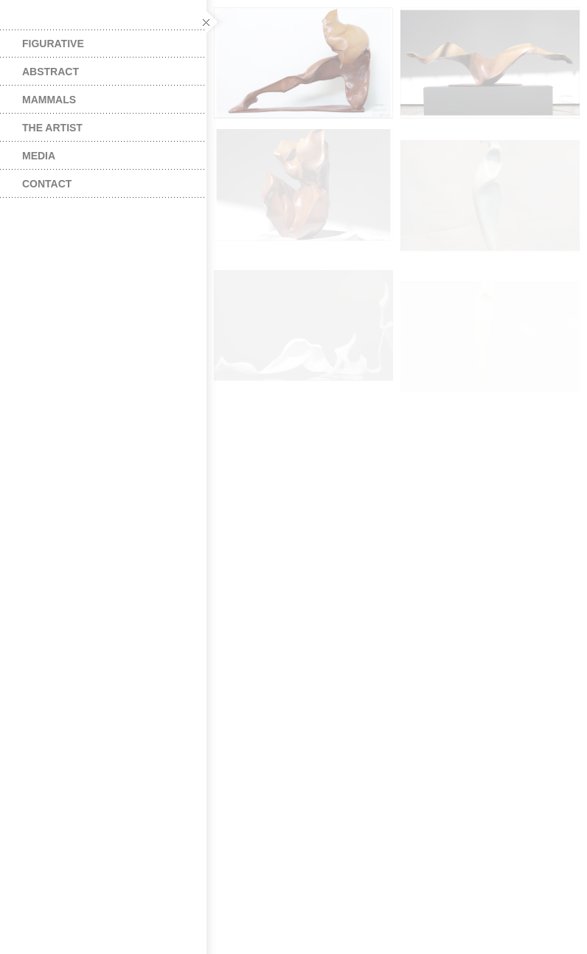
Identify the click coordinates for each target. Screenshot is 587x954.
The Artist (52, 128)
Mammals (49, 100)
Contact (47, 184)
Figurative (53, 43)
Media (38, 156)
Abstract (50, 71)
